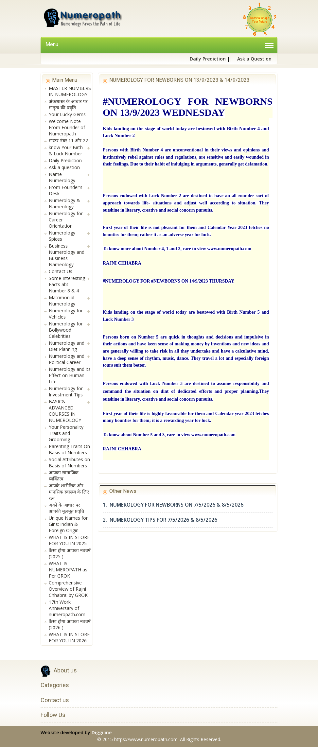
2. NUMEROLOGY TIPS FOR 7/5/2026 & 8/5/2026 (160, 519)
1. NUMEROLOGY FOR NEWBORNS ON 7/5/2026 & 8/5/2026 (173, 504)
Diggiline (102, 732)
